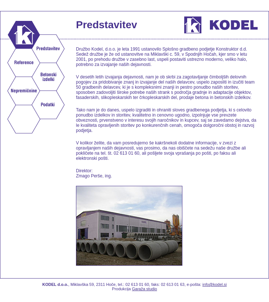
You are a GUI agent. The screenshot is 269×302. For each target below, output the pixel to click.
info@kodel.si (215, 284)
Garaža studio (144, 289)
